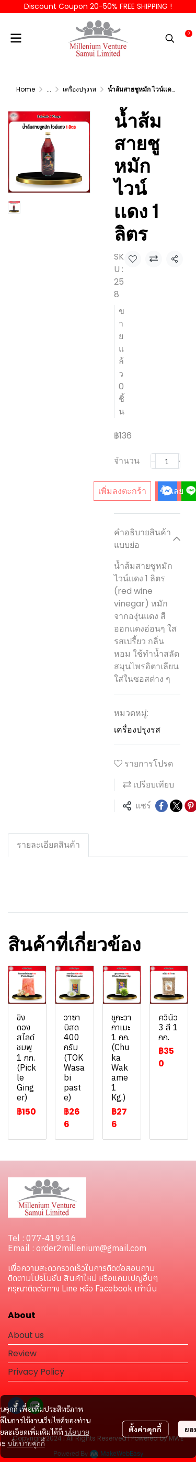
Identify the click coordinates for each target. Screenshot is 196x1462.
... (49, 89)
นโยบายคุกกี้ (26, 1443)
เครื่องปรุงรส (79, 89)
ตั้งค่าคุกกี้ (145, 1429)
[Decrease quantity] (153, 461)
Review (22, 1353)
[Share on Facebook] (161, 806)
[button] (170, 38)
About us (26, 1335)
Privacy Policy (36, 1372)
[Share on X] (176, 806)
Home (25, 89)
